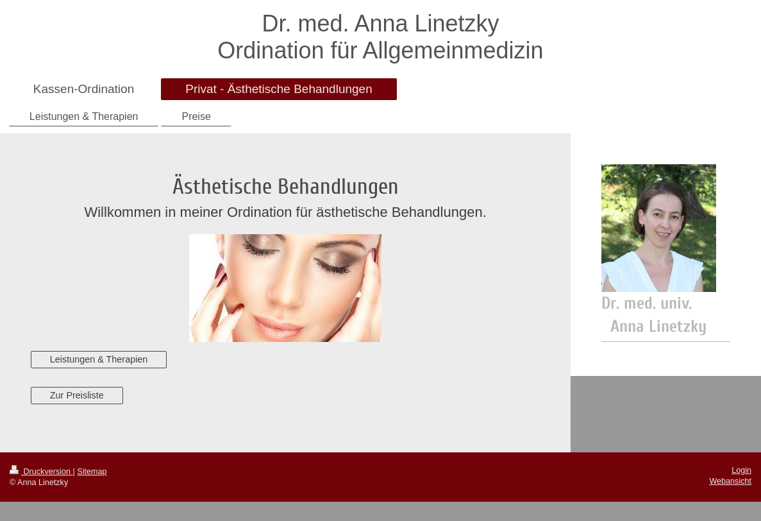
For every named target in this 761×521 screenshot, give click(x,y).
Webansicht (730, 481)
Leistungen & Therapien (99, 359)
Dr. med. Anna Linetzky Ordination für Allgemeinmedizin (380, 37)
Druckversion (41, 471)
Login (741, 470)
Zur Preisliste (77, 395)
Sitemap (91, 471)
